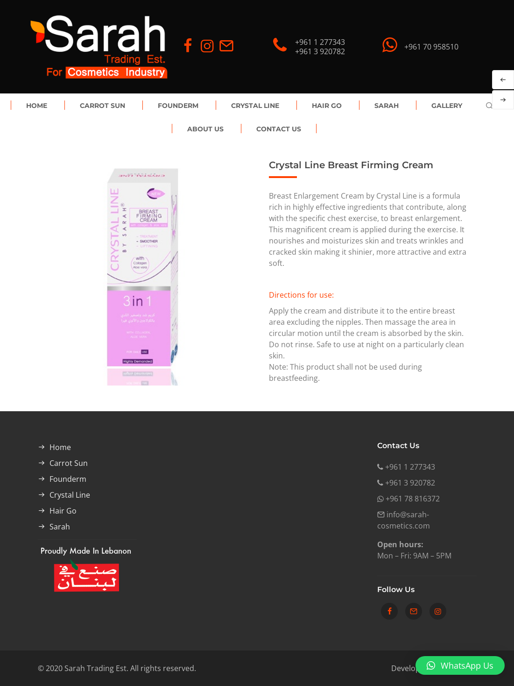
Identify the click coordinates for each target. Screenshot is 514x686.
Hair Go (327, 105)
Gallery (446, 105)
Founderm (178, 105)
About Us (205, 129)
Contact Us (278, 129)
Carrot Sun (102, 105)
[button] (460, 665)
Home (36, 105)
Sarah (386, 105)
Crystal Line (255, 105)
